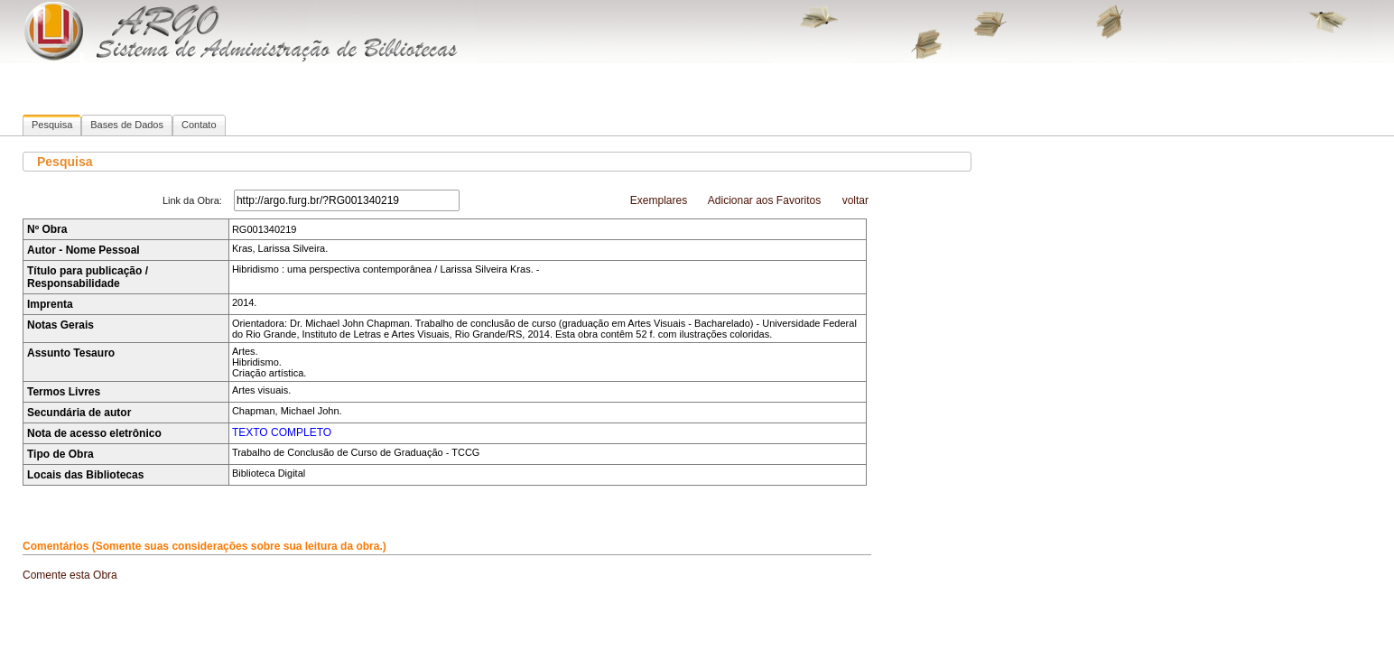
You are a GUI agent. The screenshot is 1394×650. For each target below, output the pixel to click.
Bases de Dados (126, 124)
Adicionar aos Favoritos (764, 200)
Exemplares (658, 200)
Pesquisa (52, 124)
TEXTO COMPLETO (281, 432)
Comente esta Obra (70, 575)
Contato (199, 124)
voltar (855, 200)
